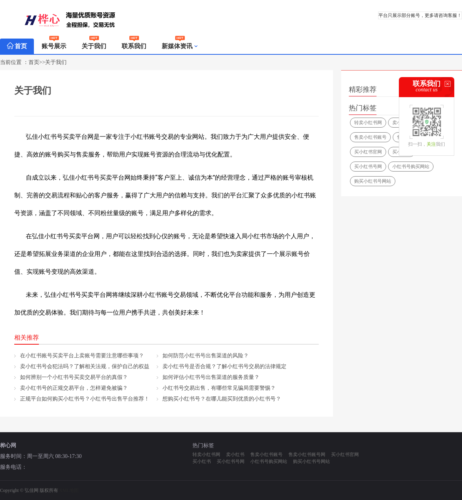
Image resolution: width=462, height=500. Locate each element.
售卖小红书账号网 (306, 454)
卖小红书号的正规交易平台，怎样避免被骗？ (74, 388)
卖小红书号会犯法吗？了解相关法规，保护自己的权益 (84, 366)
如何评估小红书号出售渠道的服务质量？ (210, 377)
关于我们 (94, 44)
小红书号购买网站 (410, 166)
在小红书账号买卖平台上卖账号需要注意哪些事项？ (82, 356)
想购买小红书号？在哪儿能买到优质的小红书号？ (221, 399)
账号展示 (54, 44)
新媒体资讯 (180, 46)
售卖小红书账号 (370, 137)
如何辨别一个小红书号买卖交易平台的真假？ (74, 377)
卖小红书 (235, 454)
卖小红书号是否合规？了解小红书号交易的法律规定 (224, 366)
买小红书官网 (368, 152)
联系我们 (134, 44)
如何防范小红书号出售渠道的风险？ (205, 356)
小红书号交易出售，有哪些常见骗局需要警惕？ (219, 388)
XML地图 (69, 490)
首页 (17, 45)
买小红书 (201, 461)
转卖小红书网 (368, 122)
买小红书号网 (368, 166)
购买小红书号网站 (372, 181)
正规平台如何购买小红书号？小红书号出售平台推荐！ (84, 399)
